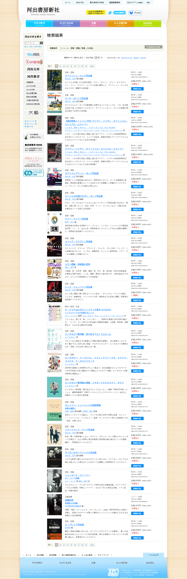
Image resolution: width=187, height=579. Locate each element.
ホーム (67, 2)
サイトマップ (103, 555)
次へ (92, 66)
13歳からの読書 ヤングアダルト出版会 (33, 173)
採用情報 (52, 555)
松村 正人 (69, 222)
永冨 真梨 (69, 411)
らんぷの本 (33, 89)
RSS (148, 2)
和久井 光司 (70, 79)
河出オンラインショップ (33, 162)
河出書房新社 (42, 11)
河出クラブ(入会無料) (134, 2)
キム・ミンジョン (102, 316)
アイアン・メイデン (73, 130)
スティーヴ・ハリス (91, 130)
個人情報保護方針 (69, 555)
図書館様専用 (114, 2)
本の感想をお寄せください (33, 136)
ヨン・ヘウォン (71, 316)
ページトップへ (139, 555)
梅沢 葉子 (83, 481)
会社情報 (40, 555)
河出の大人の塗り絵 (33, 61)
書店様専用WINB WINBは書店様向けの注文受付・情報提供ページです (33, 147)
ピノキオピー (70, 337)
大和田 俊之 (87, 411)
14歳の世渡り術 (33, 100)
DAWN (67, 528)
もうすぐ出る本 (66, 23)
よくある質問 (87, 555)
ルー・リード (70, 481)
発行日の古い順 (127, 58)
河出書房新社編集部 (73, 506)
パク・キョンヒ (117, 316)
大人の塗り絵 (120, 23)
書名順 (136, 58)
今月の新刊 (39, 23)
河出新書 (33, 76)
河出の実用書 (33, 97)
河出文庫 (33, 69)
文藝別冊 (33, 82)
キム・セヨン (87, 316)
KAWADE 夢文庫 (33, 104)
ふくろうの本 (33, 86)
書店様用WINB (97, 2)
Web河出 (80, 2)
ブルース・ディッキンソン (112, 130)
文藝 (93, 23)
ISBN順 (142, 58)
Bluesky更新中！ (135, 12)
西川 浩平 (69, 267)
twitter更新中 (118, 12)
